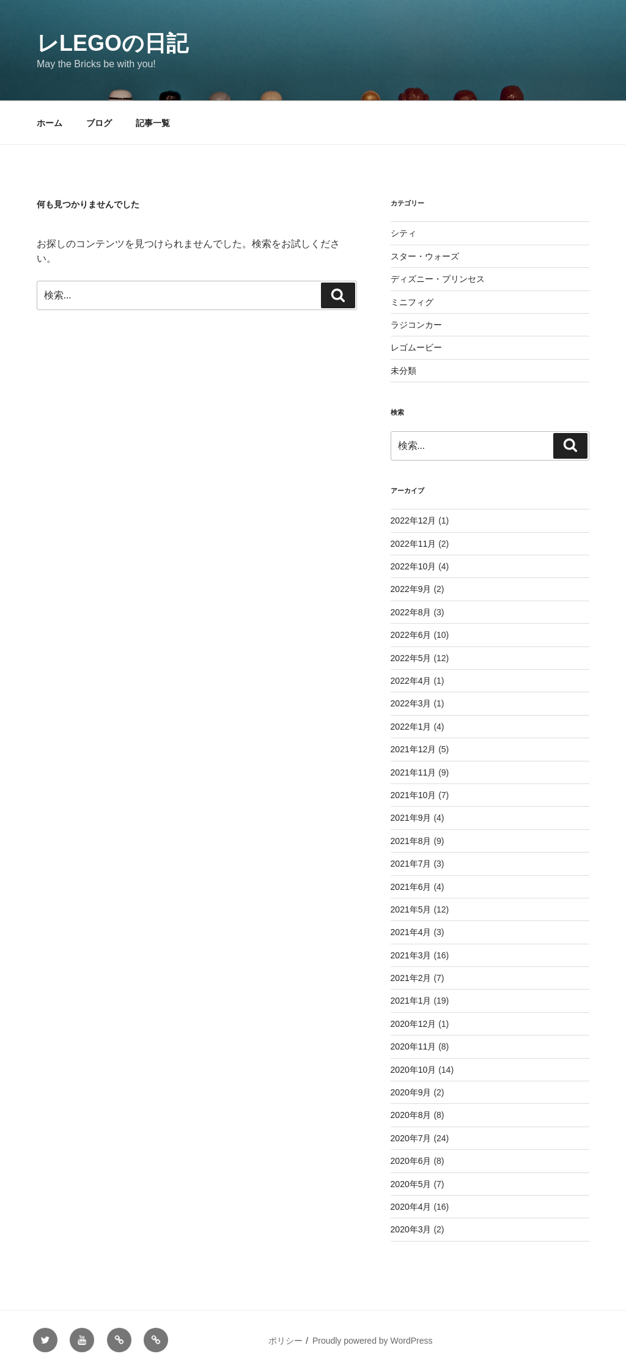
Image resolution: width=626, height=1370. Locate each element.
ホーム (49, 123)
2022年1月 (411, 726)
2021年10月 (413, 795)
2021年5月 (411, 909)
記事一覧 (153, 123)
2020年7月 (411, 1138)
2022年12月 (413, 520)
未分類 (403, 371)
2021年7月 (411, 863)
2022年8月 (411, 612)
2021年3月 (411, 955)
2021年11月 (413, 772)
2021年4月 (411, 932)
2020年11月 (413, 1046)
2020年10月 (413, 1070)
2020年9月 (411, 1092)
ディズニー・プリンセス (438, 279)
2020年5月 (411, 1184)
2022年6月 (411, 635)
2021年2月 (411, 978)
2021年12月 (413, 749)
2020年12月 (413, 1024)
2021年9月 (411, 818)
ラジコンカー (416, 325)
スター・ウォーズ (425, 256)
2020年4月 (411, 1207)
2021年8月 (411, 841)
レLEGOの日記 (112, 43)
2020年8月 (411, 1115)
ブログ (99, 123)
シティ (403, 233)
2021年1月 (411, 1000)
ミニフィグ (412, 302)
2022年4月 (411, 681)
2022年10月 (413, 566)
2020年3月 (411, 1229)
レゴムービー (416, 347)
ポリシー (285, 1341)
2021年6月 (411, 887)
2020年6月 (411, 1161)
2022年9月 (411, 589)
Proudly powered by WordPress (372, 1341)
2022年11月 (413, 544)
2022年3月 (411, 703)
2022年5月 (411, 658)
